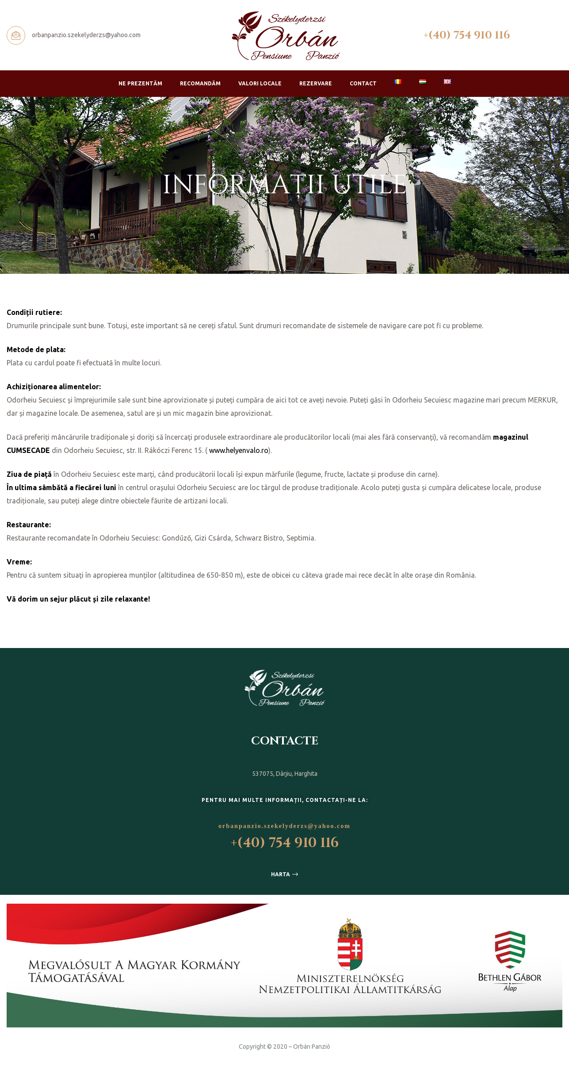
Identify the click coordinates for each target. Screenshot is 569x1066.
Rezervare (315, 83)
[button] (284, 874)
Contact (363, 83)
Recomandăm (200, 83)
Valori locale (260, 83)
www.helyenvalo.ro (238, 450)
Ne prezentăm (140, 83)
